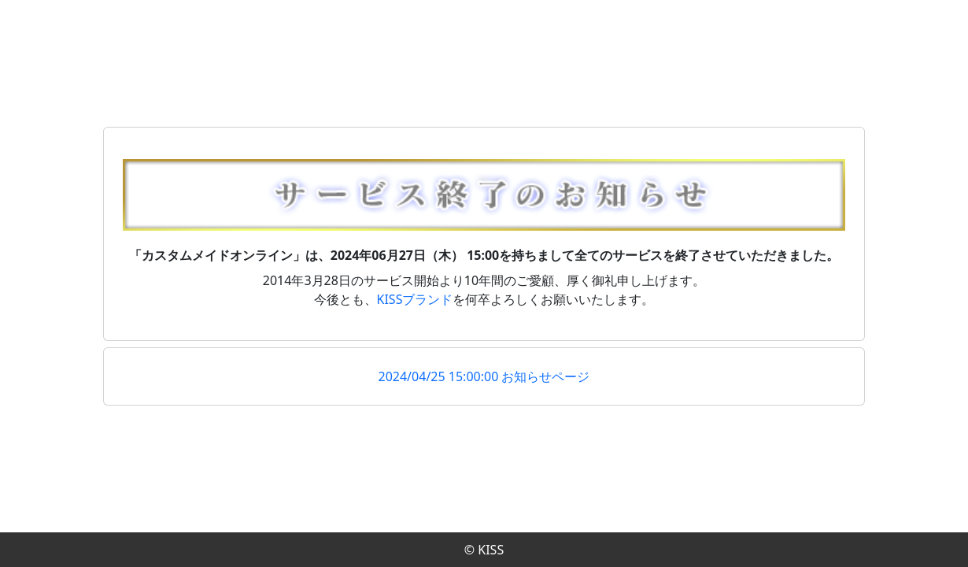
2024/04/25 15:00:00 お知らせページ (484, 376)
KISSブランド (415, 299)
